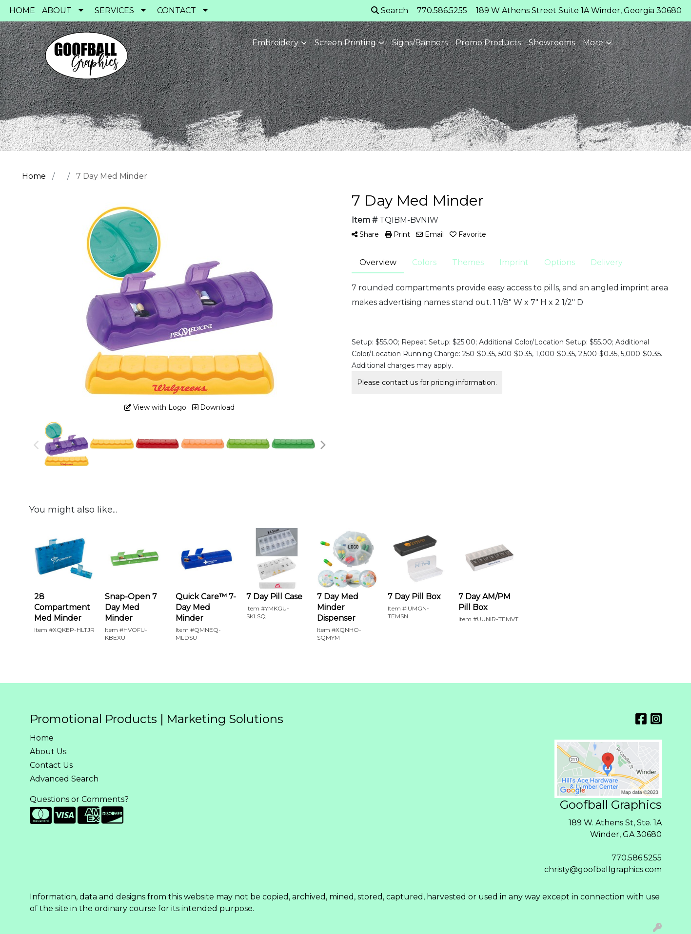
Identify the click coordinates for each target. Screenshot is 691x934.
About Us (48, 751)
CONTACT (176, 10)
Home (42, 738)
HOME (22, 10)
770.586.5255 (637, 857)
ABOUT (57, 10)
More (593, 42)
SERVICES (114, 10)
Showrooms (552, 42)
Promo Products (488, 42)
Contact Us (51, 765)
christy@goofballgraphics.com (603, 869)
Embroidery (275, 42)
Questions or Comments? (79, 799)
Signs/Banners (420, 42)
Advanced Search (64, 778)
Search (389, 10)
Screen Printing (345, 42)
